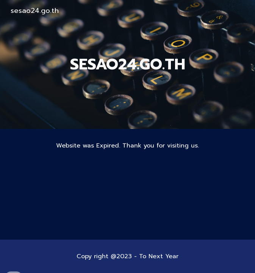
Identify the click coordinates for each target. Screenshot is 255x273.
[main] (127, 64)
